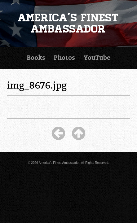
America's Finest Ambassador (68, 23)
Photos (64, 58)
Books (36, 58)
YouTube (97, 58)
